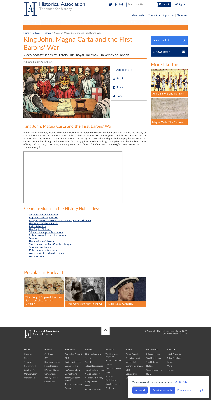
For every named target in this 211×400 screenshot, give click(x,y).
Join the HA (29, 370)
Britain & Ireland (51, 28)
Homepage (29, 354)
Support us (168, 15)
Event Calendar (132, 354)
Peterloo (33, 238)
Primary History (51, 378)
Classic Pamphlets (154, 370)
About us (182, 15)
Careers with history (94, 378)
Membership (139, 15)
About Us (28, 362)
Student (70, 22)
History (149, 366)
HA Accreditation (51, 370)
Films (87, 386)
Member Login (30, 374)
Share (117, 87)
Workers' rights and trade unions (46, 253)
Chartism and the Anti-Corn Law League (50, 244)
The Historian (152, 362)
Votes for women (38, 256)
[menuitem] (32, 22)
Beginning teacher (52, 362)
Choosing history (92, 374)
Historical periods (93, 354)
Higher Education (93, 22)
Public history (111, 380)
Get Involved (30, 366)
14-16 (88, 358)
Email (117, 78)
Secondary (51, 22)
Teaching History (153, 358)
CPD (46, 358)
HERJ (148, 374)
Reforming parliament (40, 247)
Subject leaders (51, 366)
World (77, 28)
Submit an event (112, 384)
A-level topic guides (94, 366)
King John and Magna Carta (43, 217)
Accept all (140, 390)
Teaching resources (73, 384)
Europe (66, 28)
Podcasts (159, 22)
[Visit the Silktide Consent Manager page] (201, 390)
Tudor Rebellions (37, 226)
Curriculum (49, 354)
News (26, 358)
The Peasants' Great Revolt (43, 223)
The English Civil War (40, 229)
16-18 (88, 362)
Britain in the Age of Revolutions (46, 232)
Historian (117, 22)
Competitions (50, 374)
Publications (138, 22)
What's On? (131, 362)
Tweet (118, 96)
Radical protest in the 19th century (47, 235)
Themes (87, 28)
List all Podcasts (32, 28)
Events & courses (93, 390)
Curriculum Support (73, 354)
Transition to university (95, 370)
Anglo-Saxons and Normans (43, 215)
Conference (49, 382)
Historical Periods (113, 361)
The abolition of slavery (41, 241)
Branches (178, 22)
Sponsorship (131, 374)
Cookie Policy (181, 382)
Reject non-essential (162, 390)
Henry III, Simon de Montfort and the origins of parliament (60, 220)
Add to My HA (122, 70)
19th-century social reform (43, 250)
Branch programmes (134, 366)
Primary (31, 22)
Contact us (154, 15)
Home (26, 33)
